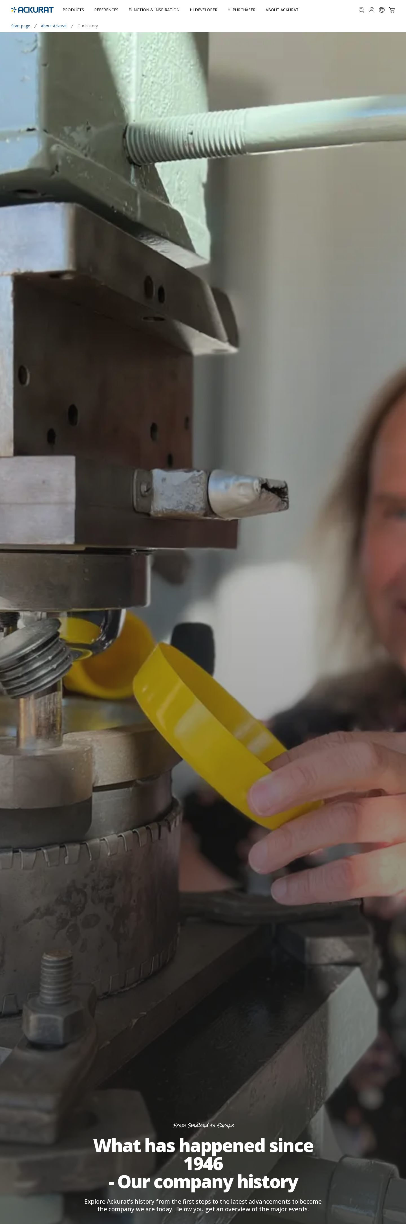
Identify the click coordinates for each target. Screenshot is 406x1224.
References (106, 9)
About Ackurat (282, 9)
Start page (20, 25)
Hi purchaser (241, 9)
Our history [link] (88, 25)
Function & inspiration (154, 9)
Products (73, 9)
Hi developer (203, 9)
